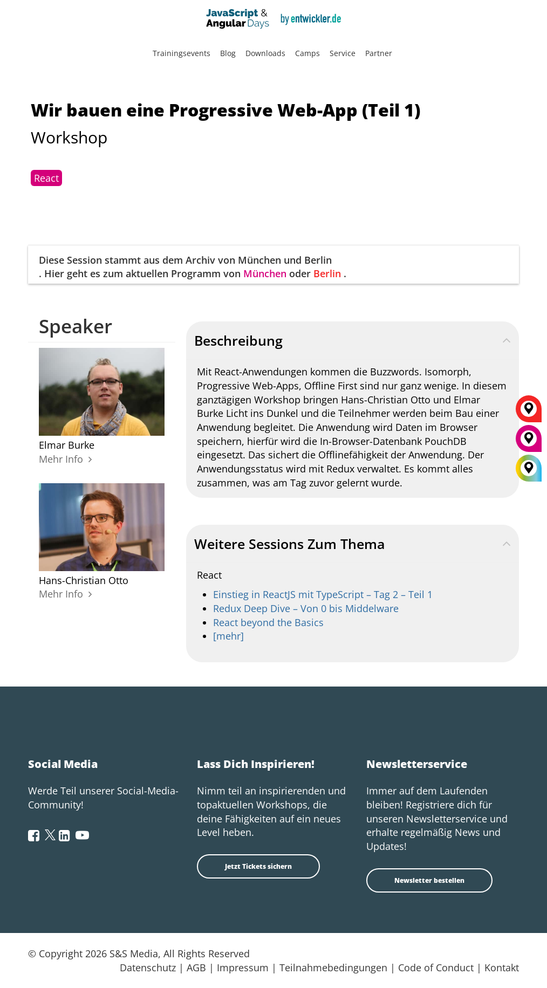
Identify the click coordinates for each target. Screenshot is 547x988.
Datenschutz (148, 967)
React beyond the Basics (268, 622)
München (264, 273)
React (46, 177)
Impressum (243, 967)
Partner (378, 53)
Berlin (327, 273)
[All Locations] (529, 468)
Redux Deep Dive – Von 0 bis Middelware (306, 608)
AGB (196, 967)
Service (342, 53)
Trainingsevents (181, 53)
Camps (307, 53)
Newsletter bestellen (429, 880)
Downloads (265, 53)
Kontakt (501, 967)
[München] (529, 442)
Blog (228, 53)
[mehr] (228, 635)
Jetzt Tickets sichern (258, 866)
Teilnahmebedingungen (333, 967)
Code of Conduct (436, 967)
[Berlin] (529, 412)
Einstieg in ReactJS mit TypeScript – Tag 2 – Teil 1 (323, 594)
